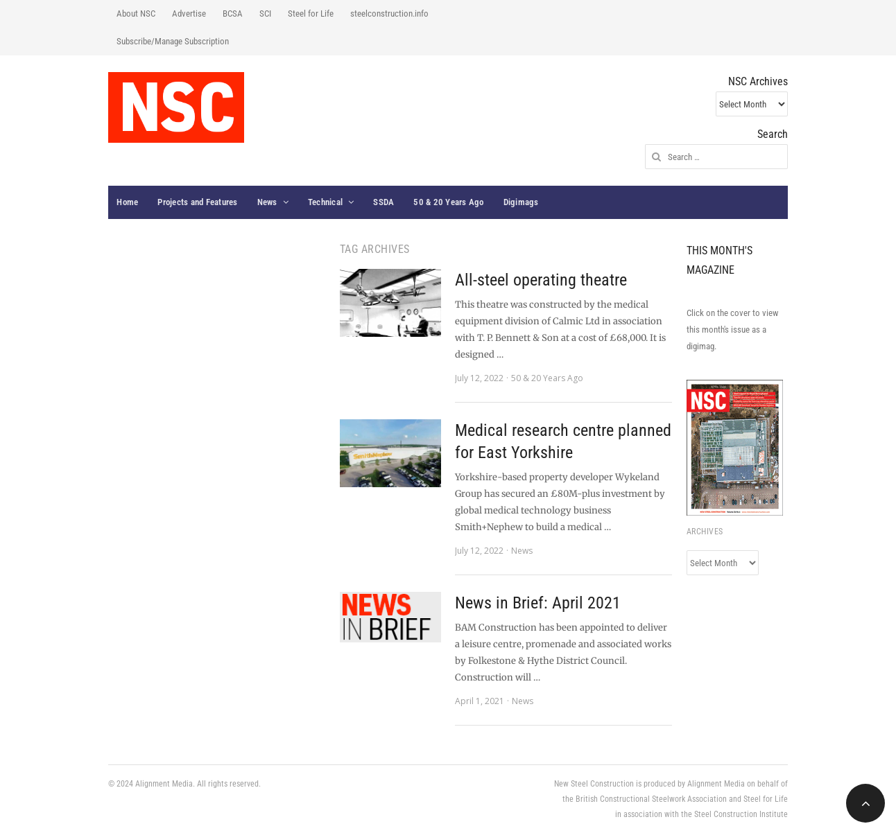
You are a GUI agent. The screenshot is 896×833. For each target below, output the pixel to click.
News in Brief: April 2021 (538, 603)
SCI (265, 13)
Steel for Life (311, 13)
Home (127, 202)
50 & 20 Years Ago (448, 202)
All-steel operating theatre (541, 280)
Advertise (189, 13)
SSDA (383, 202)
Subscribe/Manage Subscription (173, 41)
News (267, 202)
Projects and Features (197, 202)
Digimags (521, 202)
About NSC (136, 13)
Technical (325, 202)
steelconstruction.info (389, 13)
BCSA (233, 13)
